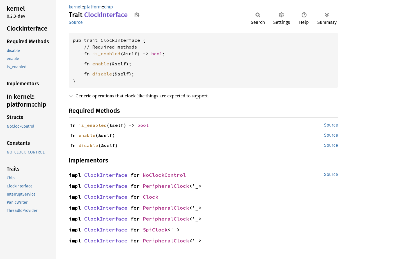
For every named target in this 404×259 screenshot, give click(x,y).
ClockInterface (105, 175)
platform (93, 7)
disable (102, 74)
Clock (150, 197)
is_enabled (106, 53)
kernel (75, 7)
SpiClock (155, 229)
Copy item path (136, 14)
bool (156, 53)
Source (76, 22)
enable (100, 64)
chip (108, 7)
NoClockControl (164, 175)
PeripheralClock (166, 186)
